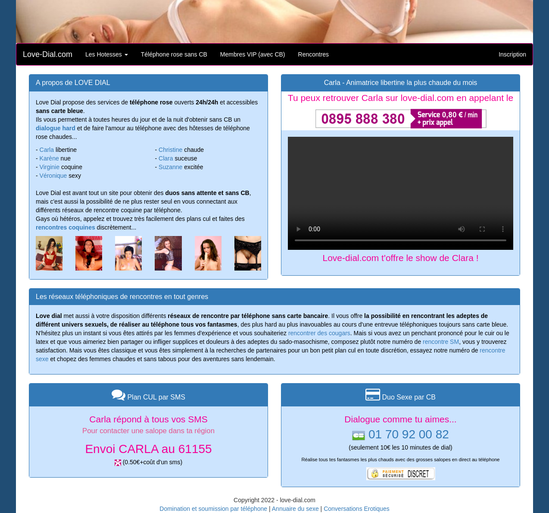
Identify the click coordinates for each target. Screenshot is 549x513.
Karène (49, 158)
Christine (170, 149)
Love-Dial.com (47, 54)
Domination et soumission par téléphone (213, 508)
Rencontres (313, 54)
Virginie (49, 167)
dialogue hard (55, 128)
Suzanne (170, 167)
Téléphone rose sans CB (174, 54)
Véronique (53, 175)
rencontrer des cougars (319, 333)
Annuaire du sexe (295, 508)
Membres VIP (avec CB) (252, 54)
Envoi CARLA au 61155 (148, 449)
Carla (47, 149)
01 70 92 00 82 (408, 434)
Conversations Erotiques (357, 508)
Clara (166, 158)
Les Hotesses (106, 54)
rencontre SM (441, 341)
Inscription (512, 54)
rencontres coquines (65, 227)
